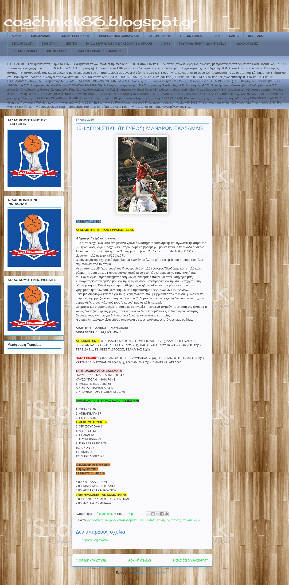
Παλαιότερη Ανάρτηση (191, 560)
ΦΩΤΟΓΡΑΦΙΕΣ (57, 51)
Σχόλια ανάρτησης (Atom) (151, 572)
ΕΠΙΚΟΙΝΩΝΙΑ (40, 36)
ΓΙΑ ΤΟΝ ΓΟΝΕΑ (191, 36)
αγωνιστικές (95, 520)
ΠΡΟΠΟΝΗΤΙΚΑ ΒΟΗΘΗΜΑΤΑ (119, 36)
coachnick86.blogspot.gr (100, 21)
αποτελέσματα (127, 520)
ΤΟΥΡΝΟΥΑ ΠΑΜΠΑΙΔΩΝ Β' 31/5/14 (202, 43)
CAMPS (234, 36)
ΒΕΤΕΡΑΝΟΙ (256, 36)
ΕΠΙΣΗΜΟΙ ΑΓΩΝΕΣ (25, 51)
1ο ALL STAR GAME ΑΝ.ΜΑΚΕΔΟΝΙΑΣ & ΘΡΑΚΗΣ (119, 43)
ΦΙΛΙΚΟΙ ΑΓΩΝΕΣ (246, 43)
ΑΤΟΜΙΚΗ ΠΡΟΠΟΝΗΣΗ (74, 36)
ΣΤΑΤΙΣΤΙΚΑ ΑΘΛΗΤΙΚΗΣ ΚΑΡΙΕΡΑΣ (99, 51)
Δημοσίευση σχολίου (95, 540)
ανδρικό (110, 520)
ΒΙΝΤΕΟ (71, 43)
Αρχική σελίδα (139, 560)
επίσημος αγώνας (169, 520)
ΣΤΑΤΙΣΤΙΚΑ (50, 43)
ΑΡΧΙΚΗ (17, 36)
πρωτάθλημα (191, 520)
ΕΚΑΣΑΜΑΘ (146, 520)
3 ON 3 (165, 43)
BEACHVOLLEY (22, 43)
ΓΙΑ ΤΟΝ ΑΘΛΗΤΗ (160, 36)
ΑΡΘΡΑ (215, 36)
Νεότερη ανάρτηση (91, 560)
